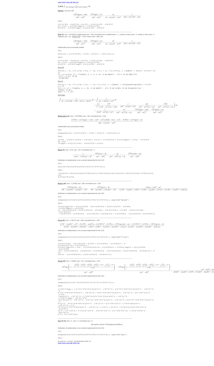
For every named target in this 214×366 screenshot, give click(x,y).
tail (74, 2)
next (59, 2)
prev (63, 2)
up (77, 2)
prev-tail (69, 2)
